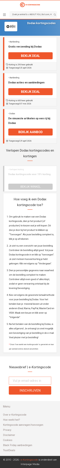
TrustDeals (9, 450)
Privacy (7, 429)
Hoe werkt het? (11, 419)
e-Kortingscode (29, 459)
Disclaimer (9, 435)
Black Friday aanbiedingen (17, 445)
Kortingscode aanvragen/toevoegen (23, 424)
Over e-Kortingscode (14, 414)
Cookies (7, 440)
